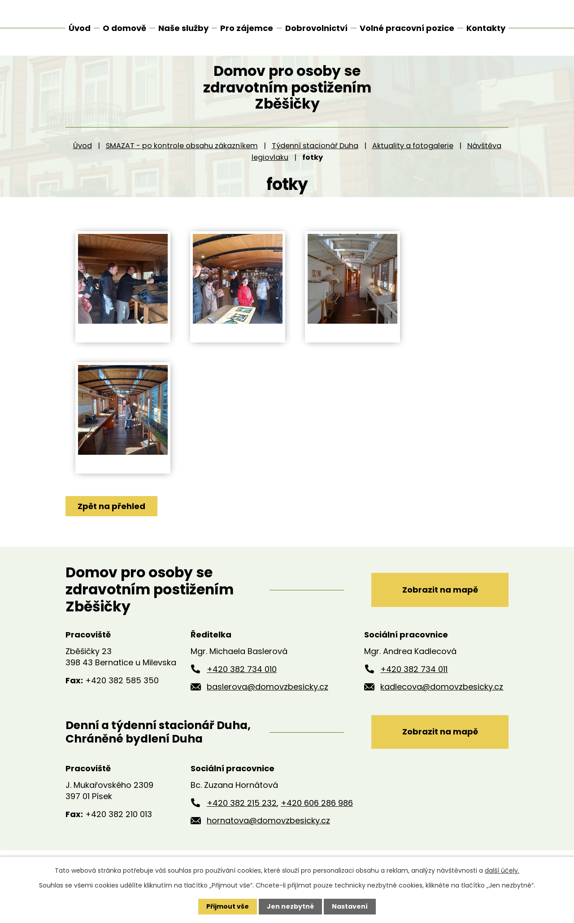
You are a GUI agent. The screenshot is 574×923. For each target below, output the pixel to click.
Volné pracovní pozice (407, 28)
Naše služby (183, 28)
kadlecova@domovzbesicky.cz (441, 696)
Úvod (82, 155)
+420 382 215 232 (242, 812)
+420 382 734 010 (242, 678)
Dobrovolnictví (316, 28)
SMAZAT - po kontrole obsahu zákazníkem (182, 155)
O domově (124, 28)
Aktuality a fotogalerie (412, 155)
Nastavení (350, 906)
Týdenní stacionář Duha (315, 155)
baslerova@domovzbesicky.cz (267, 696)
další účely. (502, 870)
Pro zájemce (246, 28)
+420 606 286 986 (317, 812)
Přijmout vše (227, 906)
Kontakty (485, 28)
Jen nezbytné (290, 906)
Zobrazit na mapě (440, 599)
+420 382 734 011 (414, 678)
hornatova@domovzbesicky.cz (268, 830)
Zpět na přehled (111, 516)
